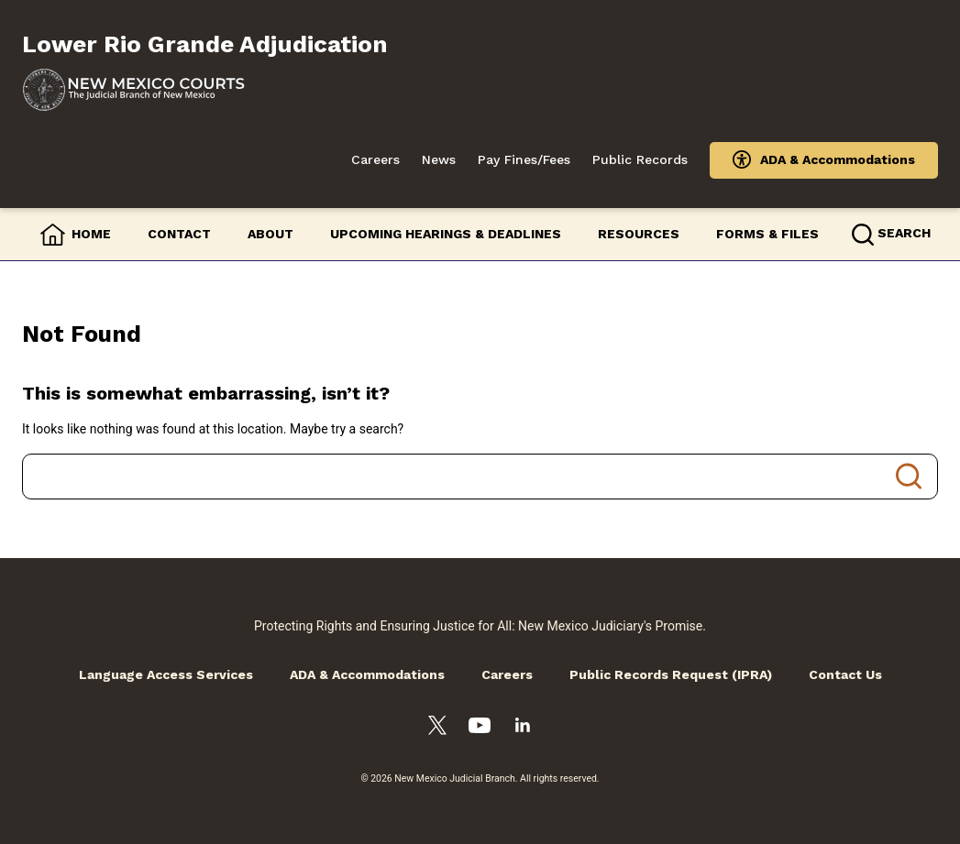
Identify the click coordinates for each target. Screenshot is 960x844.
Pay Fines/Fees (524, 159)
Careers (375, 159)
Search (908, 476)
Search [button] (904, 232)
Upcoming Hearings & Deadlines (445, 233)
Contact (179, 233)
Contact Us (845, 674)
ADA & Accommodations (837, 159)
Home (91, 233)
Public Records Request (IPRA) (670, 674)
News (439, 159)
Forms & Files (767, 233)
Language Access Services (166, 674)
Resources (638, 233)
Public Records (640, 159)
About (270, 233)
